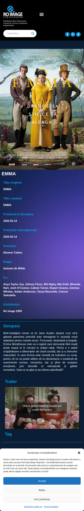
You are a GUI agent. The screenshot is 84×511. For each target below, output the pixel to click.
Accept (42, 480)
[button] (79, 452)
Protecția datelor (51, 506)
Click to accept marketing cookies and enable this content (42, 408)
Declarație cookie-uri (33, 506)
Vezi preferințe (42, 499)
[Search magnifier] (33, 33)
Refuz (42, 490)
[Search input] (18, 33)
